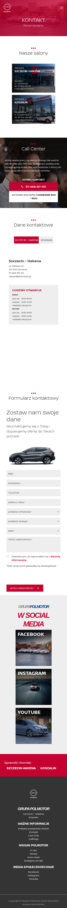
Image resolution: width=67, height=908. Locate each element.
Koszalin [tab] (46, 240)
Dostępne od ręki (33, 860)
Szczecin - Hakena (33, 813)
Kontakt (33, 832)
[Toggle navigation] (62, 8)
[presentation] (23, 574)
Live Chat (33, 835)
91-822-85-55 (16, 272)
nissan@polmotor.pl (24, 88)
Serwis (33, 853)
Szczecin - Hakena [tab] (26, 240)
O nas (33, 850)
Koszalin (33, 817)
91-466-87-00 (33, 187)
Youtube (33, 878)
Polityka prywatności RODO (33, 828)
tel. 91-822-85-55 (23, 86)
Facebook (33, 871)
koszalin (48, 768)
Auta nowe (34, 857)
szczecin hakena (21, 768)
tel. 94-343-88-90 (23, 117)
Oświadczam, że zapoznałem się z (36, 556)
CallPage (33, 839)
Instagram (33, 875)
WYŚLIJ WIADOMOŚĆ (24, 588)
